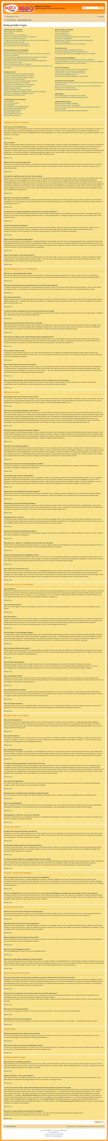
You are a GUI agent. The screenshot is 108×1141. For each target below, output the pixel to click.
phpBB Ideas (92, 1077)
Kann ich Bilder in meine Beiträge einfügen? (16, 106)
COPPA (6, 180)
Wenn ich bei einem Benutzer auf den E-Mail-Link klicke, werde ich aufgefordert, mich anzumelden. (28, 66)
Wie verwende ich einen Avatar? (13, 62)
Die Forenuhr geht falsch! (11, 55)
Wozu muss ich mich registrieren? (13, 31)
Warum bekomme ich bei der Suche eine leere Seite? (70, 73)
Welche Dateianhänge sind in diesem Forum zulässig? (70, 95)
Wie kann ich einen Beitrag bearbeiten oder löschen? (19, 75)
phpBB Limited (49, 329)
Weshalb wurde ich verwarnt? (12, 88)
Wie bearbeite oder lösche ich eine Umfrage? (17, 82)
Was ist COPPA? (9, 33)
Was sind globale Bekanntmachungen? (15, 108)
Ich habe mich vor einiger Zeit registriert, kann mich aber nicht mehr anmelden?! (26, 40)
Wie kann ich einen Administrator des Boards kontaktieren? (71, 110)
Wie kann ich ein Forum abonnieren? (65, 88)
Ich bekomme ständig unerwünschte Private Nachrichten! (71, 52)
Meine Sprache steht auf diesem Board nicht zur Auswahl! (20, 59)
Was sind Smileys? (9, 105)
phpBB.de (63, 329)
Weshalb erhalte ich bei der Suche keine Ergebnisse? (70, 71)
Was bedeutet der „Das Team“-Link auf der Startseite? (70, 44)
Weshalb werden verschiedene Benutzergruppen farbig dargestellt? (74, 40)
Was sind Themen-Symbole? (12, 115)
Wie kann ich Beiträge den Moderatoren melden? (18, 90)
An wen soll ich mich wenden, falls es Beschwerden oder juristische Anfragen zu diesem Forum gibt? (77, 108)
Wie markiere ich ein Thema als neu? (14, 95)
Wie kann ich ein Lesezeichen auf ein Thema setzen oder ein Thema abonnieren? (78, 86)
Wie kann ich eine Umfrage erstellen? (14, 79)
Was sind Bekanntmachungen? (13, 110)
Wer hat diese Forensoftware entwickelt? (66, 103)
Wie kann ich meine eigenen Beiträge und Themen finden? (71, 76)
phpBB (48, 1130)
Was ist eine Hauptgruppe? (62, 42)
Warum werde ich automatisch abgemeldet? (16, 44)
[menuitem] (16, 16)
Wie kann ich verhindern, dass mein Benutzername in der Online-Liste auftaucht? (27, 53)
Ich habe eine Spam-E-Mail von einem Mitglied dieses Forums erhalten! (75, 53)
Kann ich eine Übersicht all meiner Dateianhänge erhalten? (71, 97)
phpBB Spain (56, 1132)
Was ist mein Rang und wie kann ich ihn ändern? (18, 64)
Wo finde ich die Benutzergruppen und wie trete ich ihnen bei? (72, 37)
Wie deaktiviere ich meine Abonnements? (66, 89)
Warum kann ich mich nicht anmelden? (15, 38)
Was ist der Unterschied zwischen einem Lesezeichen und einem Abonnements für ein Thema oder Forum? (79, 83)
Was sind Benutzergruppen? (63, 35)
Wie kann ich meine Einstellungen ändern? (16, 52)
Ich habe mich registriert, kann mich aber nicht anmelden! (20, 37)
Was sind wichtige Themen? (12, 112)
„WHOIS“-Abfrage (43, 1091)
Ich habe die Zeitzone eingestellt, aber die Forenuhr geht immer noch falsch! (25, 57)
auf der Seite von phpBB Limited (90, 1065)
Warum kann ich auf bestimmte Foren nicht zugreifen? (19, 84)
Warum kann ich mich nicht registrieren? (15, 35)
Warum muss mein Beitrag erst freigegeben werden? (19, 93)
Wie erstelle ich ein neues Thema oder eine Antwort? (19, 74)
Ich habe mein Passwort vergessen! (14, 42)
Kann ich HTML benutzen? (11, 103)
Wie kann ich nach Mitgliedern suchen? (66, 74)
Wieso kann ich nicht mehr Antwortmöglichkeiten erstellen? (20, 81)
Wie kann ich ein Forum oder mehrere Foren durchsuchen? (71, 69)
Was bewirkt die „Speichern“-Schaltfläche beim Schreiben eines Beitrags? (25, 91)
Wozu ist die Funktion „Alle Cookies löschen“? (17, 45)
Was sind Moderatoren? (61, 33)
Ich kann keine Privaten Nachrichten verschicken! (69, 50)
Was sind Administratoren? (62, 31)
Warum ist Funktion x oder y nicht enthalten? (67, 105)
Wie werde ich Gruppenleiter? (63, 38)
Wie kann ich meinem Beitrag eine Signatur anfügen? (19, 77)
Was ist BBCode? (9, 101)
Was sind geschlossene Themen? (13, 113)
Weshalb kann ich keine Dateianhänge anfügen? (17, 86)
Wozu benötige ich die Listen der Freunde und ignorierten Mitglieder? (74, 59)
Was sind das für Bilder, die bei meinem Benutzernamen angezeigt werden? (25, 60)
